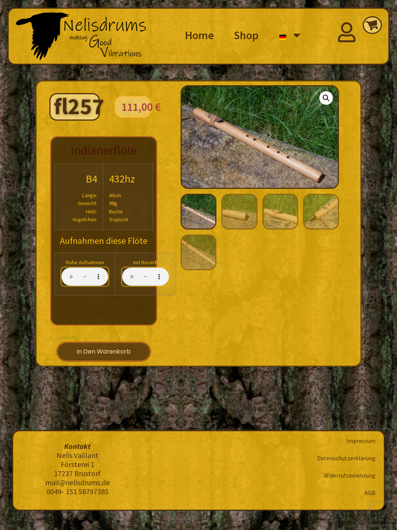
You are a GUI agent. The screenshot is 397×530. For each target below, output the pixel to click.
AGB (370, 492)
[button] (326, 98)
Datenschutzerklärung (346, 458)
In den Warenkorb (104, 351)
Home (199, 35)
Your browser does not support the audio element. (84, 277)
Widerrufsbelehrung (350, 475)
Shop (246, 35)
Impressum (361, 440)
